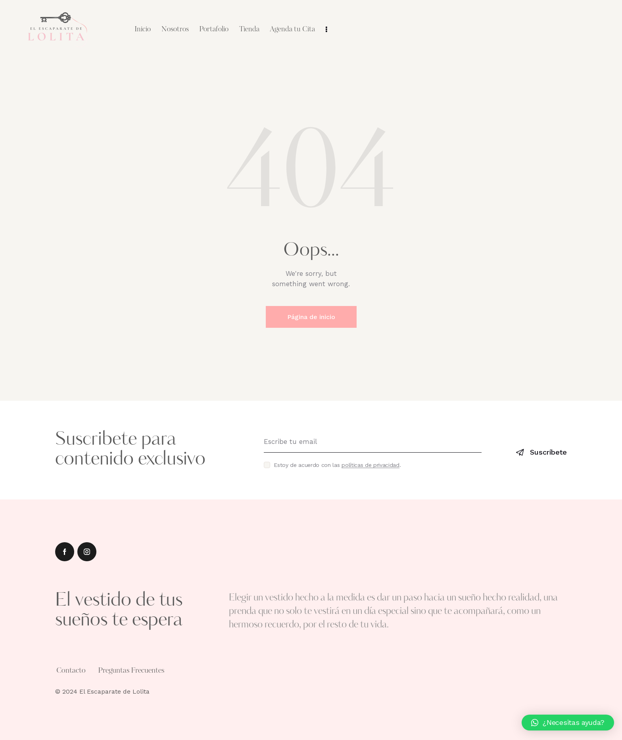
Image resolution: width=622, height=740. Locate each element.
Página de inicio (311, 317)
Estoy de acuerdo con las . (337, 465)
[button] (568, 722)
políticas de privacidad (370, 465)
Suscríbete (548, 452)
